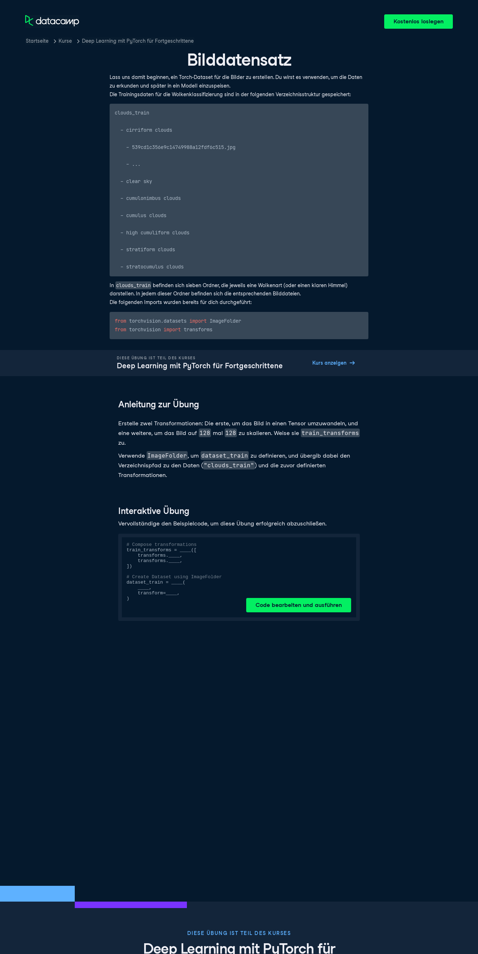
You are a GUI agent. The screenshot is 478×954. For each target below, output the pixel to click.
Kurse (65, 41)
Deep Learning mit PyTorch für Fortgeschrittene (138, 41)
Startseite (37, 41)
